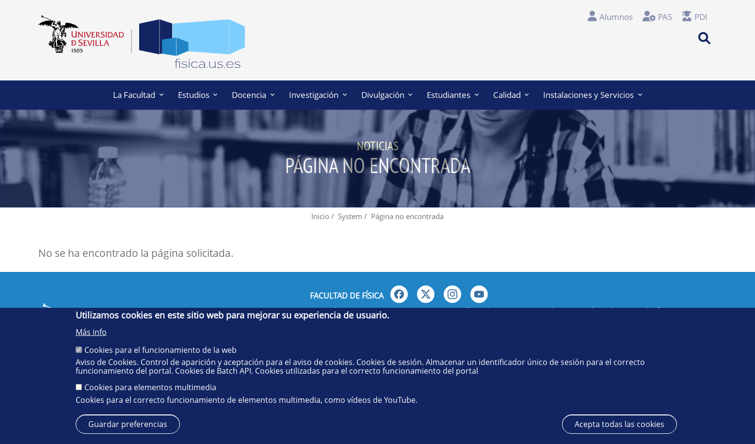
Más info (91, 332)
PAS (665, 16)
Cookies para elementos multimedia (150, 387)
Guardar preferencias (127, 424)
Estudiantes (453, 94)
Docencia (253, 94)
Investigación (318, 94)
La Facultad (138, 94)
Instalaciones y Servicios (592, 94)
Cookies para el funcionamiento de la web (160, 350)
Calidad (511, 94)
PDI (700, 16)
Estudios (198, 94)
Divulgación (387, 94)
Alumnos (616, 16)
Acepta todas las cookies (619, 424)
